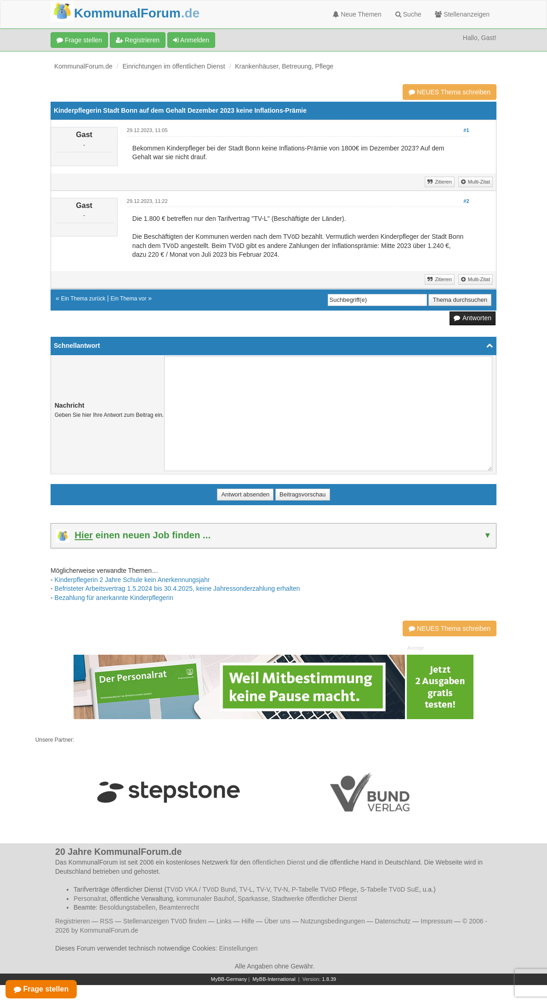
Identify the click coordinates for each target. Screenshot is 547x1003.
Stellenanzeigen (462, 14)
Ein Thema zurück (83, 298)
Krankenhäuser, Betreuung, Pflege (284, 66)
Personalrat (90, 898)
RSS (106, 921)
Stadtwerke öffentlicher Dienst (314, 898)
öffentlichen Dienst (278, 862)
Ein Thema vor (129, 298)
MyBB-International (274, 979)
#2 (466, 201)
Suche (408, 14)
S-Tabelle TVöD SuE (389, 889)
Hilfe (247, 921)
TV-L (246, 889)
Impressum (436, 921)
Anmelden (191, 40)
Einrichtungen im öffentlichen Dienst (174, 66)
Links (224, 921)
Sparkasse (253, 898)
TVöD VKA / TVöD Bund (201, 889)
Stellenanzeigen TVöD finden (164, 921)
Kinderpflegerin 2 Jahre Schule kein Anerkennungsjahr (132, 579)
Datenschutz (392, 921)
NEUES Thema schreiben (449, 92)
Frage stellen (79, 40)
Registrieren (138, 40)
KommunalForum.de (83, 66)
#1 (466, 130)
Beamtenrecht (179, 907)
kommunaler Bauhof (205, 898)
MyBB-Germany (229, 979)
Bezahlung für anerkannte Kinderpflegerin (114, 597)
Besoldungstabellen (127, 907)
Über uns (277, 921)
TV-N (281, 889)
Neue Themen (357, 14)
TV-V (263, 889)
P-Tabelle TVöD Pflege (323, 889)
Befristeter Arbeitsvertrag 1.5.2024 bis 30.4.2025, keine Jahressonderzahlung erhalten (177, 588)
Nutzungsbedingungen (333, 921)
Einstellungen (238, 948)
